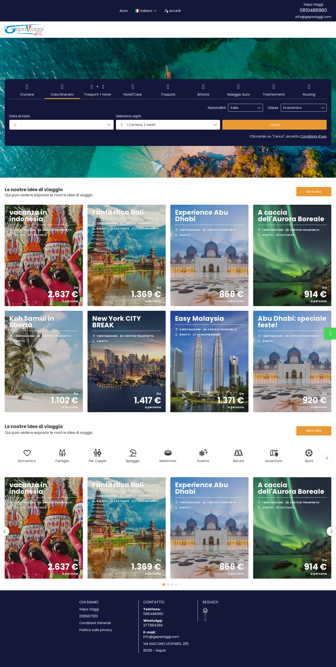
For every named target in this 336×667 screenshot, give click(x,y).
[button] (168, 125)
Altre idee (314, 191)
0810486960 (313, 10)
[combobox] (242, 107)
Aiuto (123, 10)
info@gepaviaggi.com (313, 17)
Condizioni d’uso (313, 136)
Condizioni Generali (95, 623)
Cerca (275, 124)
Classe (273, 108)
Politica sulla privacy (95, 630)
